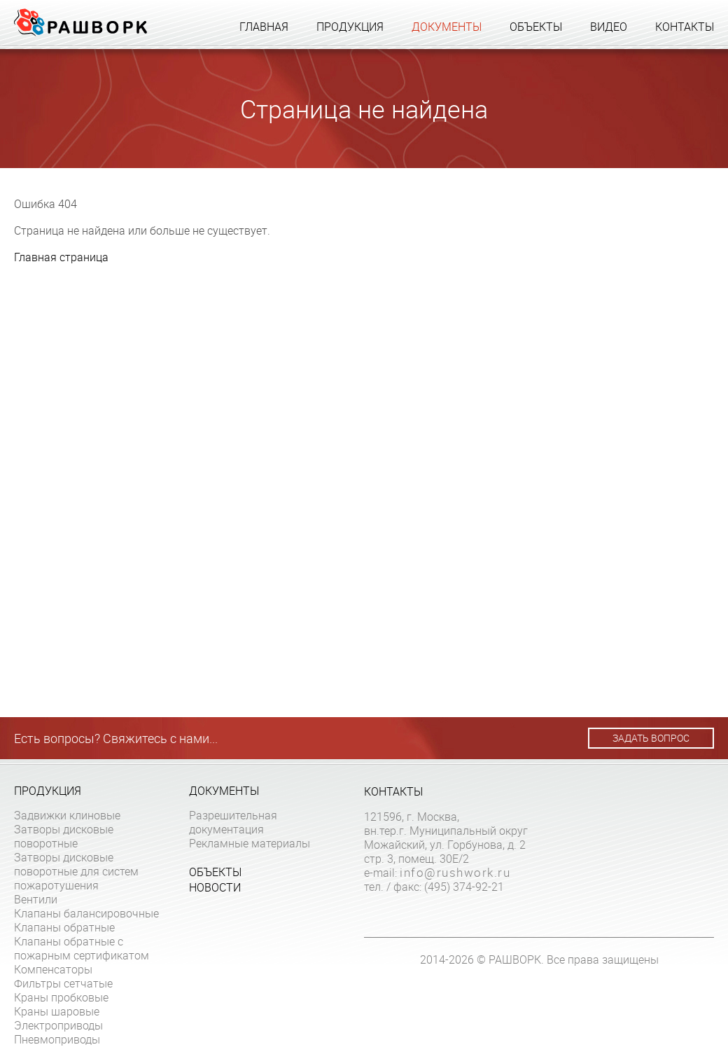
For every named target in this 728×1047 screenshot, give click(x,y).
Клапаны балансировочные (86, 913)
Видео (608, 26)
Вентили (35, 899)
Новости (215, 887)
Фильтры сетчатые (63, 983)
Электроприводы (58, 1025)
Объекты (536, 26)
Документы (447, 26)
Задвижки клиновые (67, 815)
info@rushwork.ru (455, 872)
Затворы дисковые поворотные (63, 836)
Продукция (350, 26)
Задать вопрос (651, 737)
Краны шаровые (56, 1011)
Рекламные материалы (249, 843)
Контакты (684, 26)
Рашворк (80, 22)
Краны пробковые (61, 997)
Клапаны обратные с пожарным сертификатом (81, 948)
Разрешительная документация (233, 822)
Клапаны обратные (64, 927)
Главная (263, 26)
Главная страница (61, 257)
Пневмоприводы (57, 1039)
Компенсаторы (53, 969)
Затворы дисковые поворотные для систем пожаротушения (76, 871)
